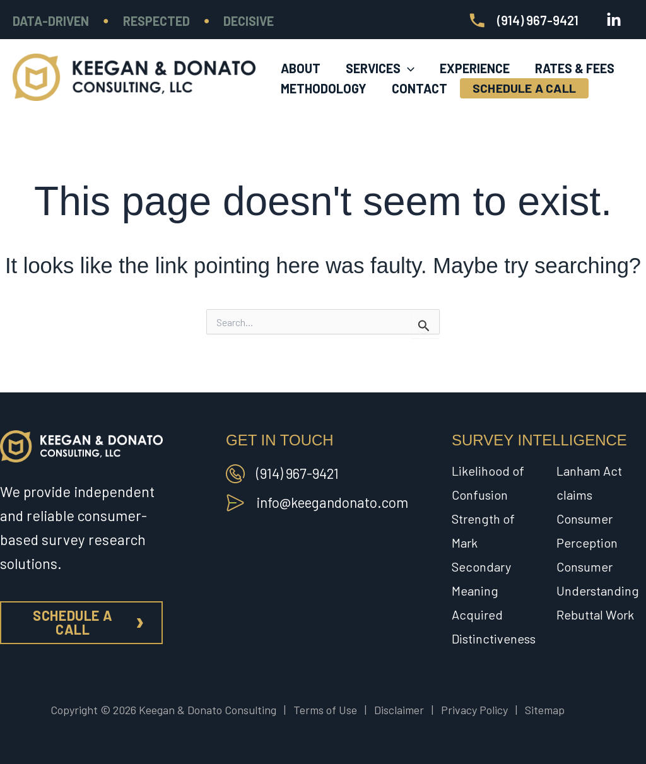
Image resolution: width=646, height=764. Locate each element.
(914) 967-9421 (299, 473)
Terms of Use (325, 710)
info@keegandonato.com (334, 502)
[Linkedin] (614, 20)
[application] (407, 57)
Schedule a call (73, 622)
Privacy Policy (474, 710)
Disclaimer (399, 710)
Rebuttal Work (595, 614)
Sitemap (545, 710)
